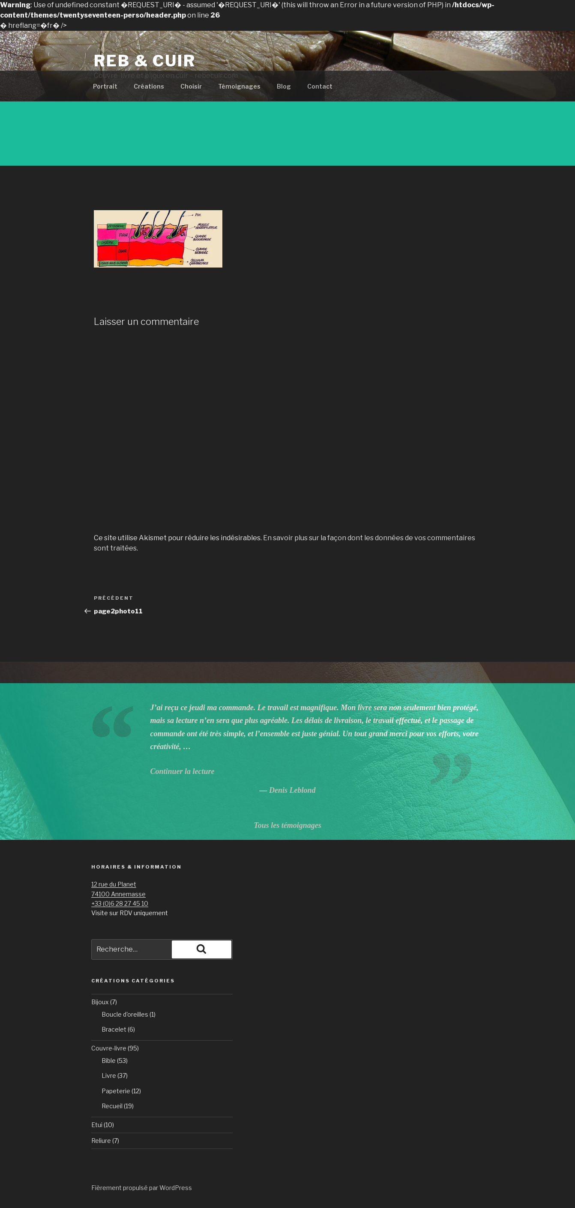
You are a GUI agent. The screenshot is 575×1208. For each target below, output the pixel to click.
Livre (109, 1075)
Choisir (191, 86)
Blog (284, 86)
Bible (109, 1060)
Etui (96, 1124)
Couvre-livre (108, 1048)
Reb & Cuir (145, 60)
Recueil (112, 1106)
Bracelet (114, 1029)
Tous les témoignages (287, 825)
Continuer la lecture (182, 771)
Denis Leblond (292, 790)
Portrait (105, 86)
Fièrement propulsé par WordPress (141, 1187)
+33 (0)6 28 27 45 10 (119, 903)
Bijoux (100, 1002)
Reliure (101, 1140)
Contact (319, 86)
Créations (149, 86)
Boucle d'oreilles (125, 1014)
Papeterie (116, 1091)
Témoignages (239, 86)
